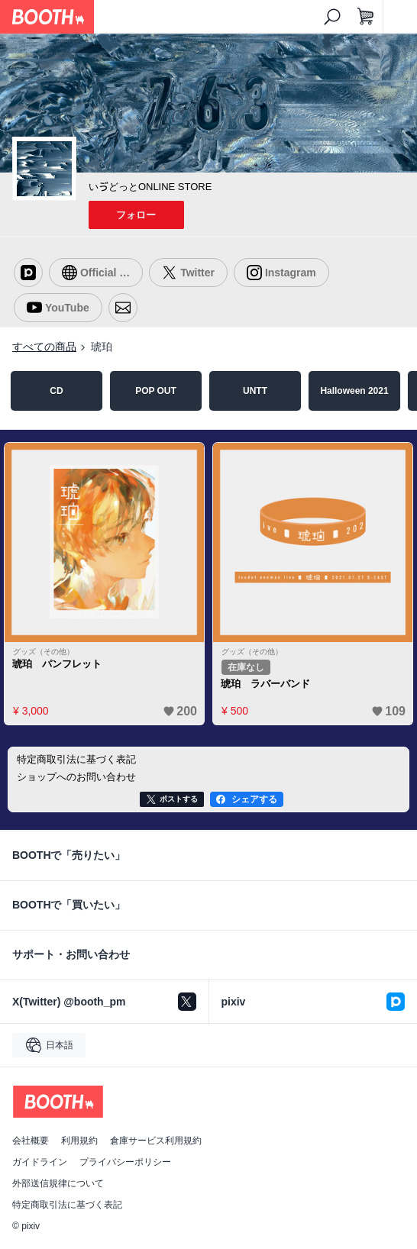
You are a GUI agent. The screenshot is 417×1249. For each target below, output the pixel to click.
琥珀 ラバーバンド (265, 683)
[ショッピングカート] (366, 17)
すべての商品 (44, 346)
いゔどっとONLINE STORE (150, 186)
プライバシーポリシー (125, 1162)
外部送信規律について (58, 1183)
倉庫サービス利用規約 (156, 1140)
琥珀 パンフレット (57, 664)
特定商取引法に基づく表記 (67, 1204)
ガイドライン (39, 1162)
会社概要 (30, 1140)
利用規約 (79, 1140)
